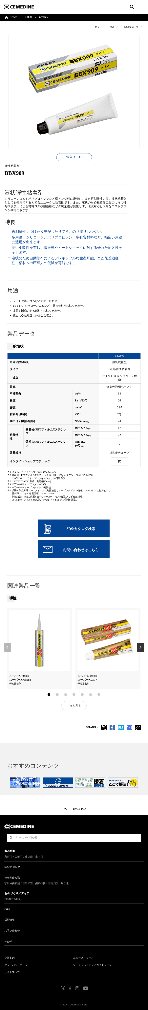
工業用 (28, 17)
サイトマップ (12, 971)
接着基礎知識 (12, 876)
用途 (111, 27)
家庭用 (9, 855)
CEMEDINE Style (14, 898)
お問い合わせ (12, 929)
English (9, 940)
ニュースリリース (83, 957)
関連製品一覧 (131, 27)
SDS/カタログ (13, 866)
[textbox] (73, 837)
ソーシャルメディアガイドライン (92, 964)
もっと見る (74, 704)
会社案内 (10, 957)
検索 (11, 837)
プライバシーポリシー (18, 964)
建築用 (29, 855)
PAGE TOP (79, 808)
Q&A (8, 908)
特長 (96, 27)
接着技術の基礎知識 (47, 882)
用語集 (65, 882)
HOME (14, 17)
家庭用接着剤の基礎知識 (19, 882)
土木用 (40, 855)
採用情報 (10, 918)
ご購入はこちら (74, 156)
